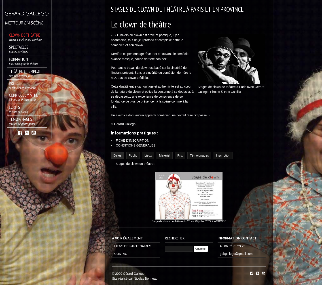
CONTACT (121, 254)
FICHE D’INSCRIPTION (132, 140)
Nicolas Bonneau (145, 278)
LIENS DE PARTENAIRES (132, 246)
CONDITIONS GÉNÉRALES (135, 145)
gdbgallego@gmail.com (236, 254)
